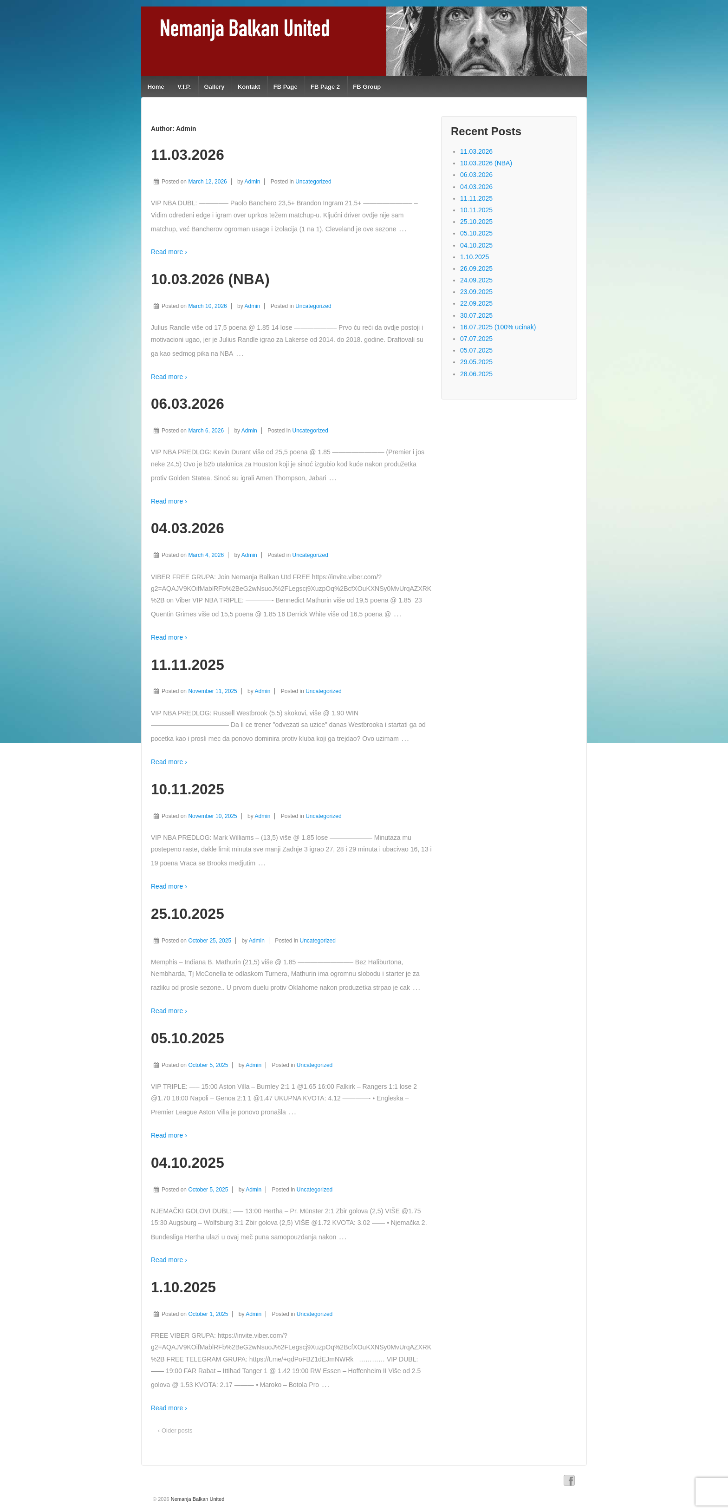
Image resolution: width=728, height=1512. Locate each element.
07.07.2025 (476, 338)
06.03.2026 (187, 403)
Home (156, 86)
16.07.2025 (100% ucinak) (498, 327)
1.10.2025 (183, 1287)
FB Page (285, 86)
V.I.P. (184, 86)
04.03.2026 (187, 528)
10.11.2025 (187, 789)
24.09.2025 (476, 280)
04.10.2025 (187, 1162)
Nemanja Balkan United (197, 1499)
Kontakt (249, 86)
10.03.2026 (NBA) (210, 279)
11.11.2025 (187, 664)
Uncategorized (313, 181)
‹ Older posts (175, 1430)
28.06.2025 (476, 374)
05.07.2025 (476, 350)
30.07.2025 (476, 315)
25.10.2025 (187, 913)
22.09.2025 (476, 303)
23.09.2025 (476, 291)
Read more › (169, 251)
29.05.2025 (476, 362)
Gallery (214, 86)
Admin (252, 181)
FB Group (367, 86)
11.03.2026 (187, 154)
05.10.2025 (187, 1038)
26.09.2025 (476, 268)
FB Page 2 (325, 86)
